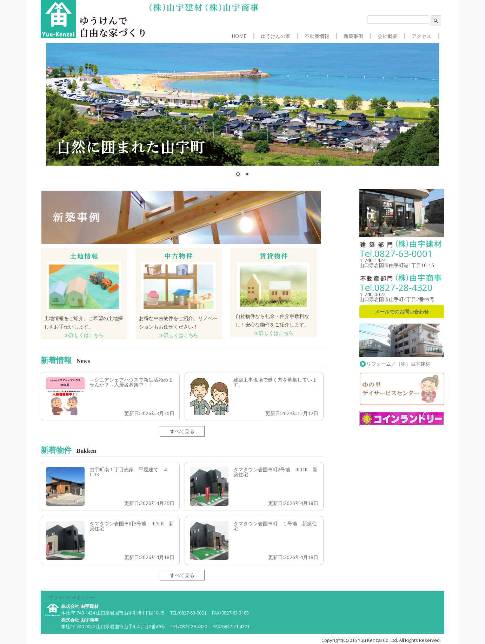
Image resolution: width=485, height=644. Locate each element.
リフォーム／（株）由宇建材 (401, 360)
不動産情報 (317, 36)
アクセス (421, 36)
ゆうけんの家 (275, 36)
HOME (239, 36)
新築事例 (353, 36)
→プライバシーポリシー (69, 597)
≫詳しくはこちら (84, 335)
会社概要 (387, 36)
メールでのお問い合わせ (402, 311)
